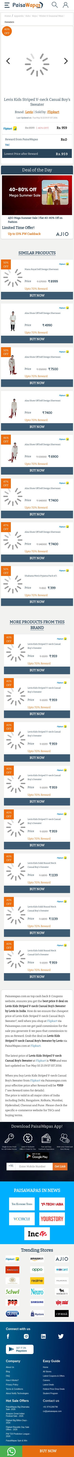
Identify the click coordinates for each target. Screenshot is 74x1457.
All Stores (47, 1372)
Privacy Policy (12, 1385)
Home (45, 1367)
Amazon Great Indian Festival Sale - (15, 1415)
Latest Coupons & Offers (54, 1376)
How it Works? (12, 1380)
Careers (46, 1380)
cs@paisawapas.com (52, 1411)
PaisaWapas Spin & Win (16, 1441)
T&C (7, 145)
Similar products (37, 253)
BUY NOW (48, 1451)
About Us (10, 1367)
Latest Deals (48, 1385)
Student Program (50, 1393)
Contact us (51, 1400)
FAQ (8, 1376)
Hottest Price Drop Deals (54, 1389)
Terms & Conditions (14, 1389)
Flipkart (53, 112)
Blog (8, 1372)
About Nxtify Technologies (17, 1393)
